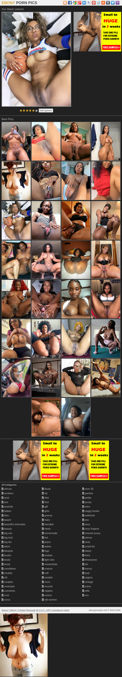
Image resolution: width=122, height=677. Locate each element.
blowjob (7, 551)
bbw (5, 515)
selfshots (88, 515)
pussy (87, 502)
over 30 (87, 489)
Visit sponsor (46, 110)
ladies (46, 546)
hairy (46, 520)
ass (5, 502)
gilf (45, 506)
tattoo (86, 551)
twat (86, 573)
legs (45, 551)
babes (6, 511)
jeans (46, 542)
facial (46, 489)
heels (46, 528)
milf (45, 573)
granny (47, 515)
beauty (7, 528)
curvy (6, 599)
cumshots (8, 590)
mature (47, 568)
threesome (89, 559)
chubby (7, 573)
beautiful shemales (13, 524)
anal (5, 497)
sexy (86, 524)
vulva (86, 586)
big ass (7, 533)
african (7, 489)
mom (46, 582)
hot (45, 537)
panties (87, 493)
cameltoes (9, 568)
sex (85, 520)
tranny (87, 568)
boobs (6, 555)
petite (86, 497)
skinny (87, 537)
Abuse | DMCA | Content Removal (18, 610)
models (47, 577)
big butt (7, 537)
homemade (49, 533)
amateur (8, 493)
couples (7, 582)
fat (44, 493)
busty (6, 564)
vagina (87, 577)
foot (45, 502)
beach (6, 520)
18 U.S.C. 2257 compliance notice (52, 610)
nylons (47, 595)
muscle (47, 586)
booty (6, 559)
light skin (48, 559)
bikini (6, 546)
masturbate (49, 564)
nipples (47, 590)
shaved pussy (91, 533)
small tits (88, 546)
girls (45, 511)
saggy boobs (90, 511)
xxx (85, 595)
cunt (5, 595)
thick (86, 555)
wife (85, 590)
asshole (7, 506)
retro (86, 506)
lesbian (47, 555)
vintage (87, 582)
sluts (86, 542)
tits (85, 564)
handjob (48, 524)
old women (49, 599)
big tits (7, 542)
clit (4, 577)
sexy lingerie (90, 528)
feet (45, 497)
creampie (8, 586)
